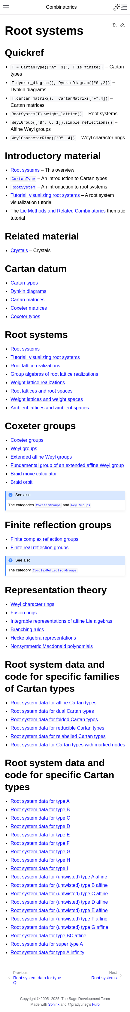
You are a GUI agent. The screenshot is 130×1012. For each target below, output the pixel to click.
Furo (96, 1004)
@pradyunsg (78, 1004)
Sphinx (53, 1004)
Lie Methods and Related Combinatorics (63, 210)
